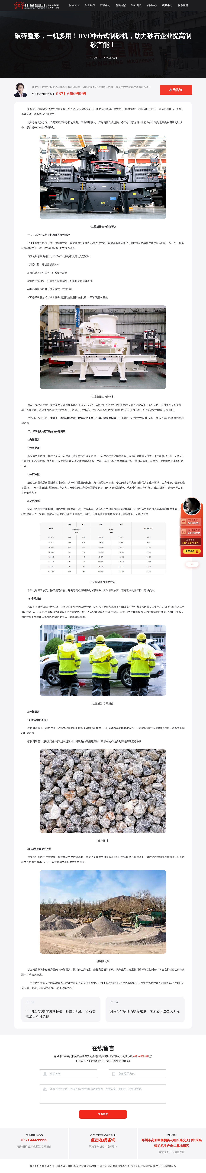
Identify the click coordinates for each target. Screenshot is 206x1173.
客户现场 (136, 5)
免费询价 (190, 551)
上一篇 (61, 1009)
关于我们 (90, 5)
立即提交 (103, 1114)
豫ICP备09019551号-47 (42, 1166)
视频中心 (167, 5)
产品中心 (105, 5)
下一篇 (145, 1009)
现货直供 (190, 541)
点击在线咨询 (103, 1140)
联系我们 (183, 5)
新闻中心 (152, 5)
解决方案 (121, 5)
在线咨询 (176, 90)
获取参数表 (194, 521)
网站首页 (74, 5)
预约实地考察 (194, 531)
